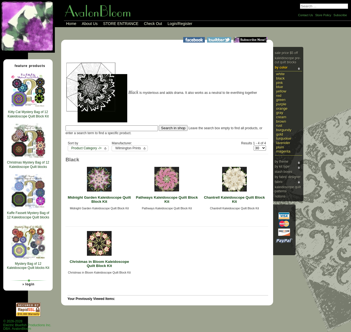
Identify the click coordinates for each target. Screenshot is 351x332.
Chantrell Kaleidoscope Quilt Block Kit (234, 199)
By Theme (281, 162)
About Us (90, 23)
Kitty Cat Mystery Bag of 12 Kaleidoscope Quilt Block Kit (28, 114)
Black (280, 78)
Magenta (283, 151)
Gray (279, 113)
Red (278, 96)
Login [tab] (28, 284)
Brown (281, 121)
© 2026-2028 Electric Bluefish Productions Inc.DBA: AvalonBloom (27, 325)
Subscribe (340, 15)
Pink (279, 83)
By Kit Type (282, 166)
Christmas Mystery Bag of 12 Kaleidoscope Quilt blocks (28, 165)
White (280, 74)
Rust (279, 125)
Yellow (281, 91)
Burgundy (283, 130)
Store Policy (323, 15)
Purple (281, 104)
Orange (282, 108)
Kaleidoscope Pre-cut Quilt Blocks (288, 60)
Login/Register (180, 23)
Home (71, 23)
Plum (280, 147)
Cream (281, 117)
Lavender (283, 143)
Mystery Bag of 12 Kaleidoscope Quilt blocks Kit (28, 266)
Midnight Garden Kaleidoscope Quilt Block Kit (99, 199)
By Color (281, 67)
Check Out (153, 23)
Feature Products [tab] (27, 65)
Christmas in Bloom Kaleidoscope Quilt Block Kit (99, 264)
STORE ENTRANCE (120, 23)
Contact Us (305, 15)
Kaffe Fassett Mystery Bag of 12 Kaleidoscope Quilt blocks (28, 215)
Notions (280, 196)
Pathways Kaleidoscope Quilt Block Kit (167, 199)
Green (280, 100)
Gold (279, 134)
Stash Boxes (283, 172)
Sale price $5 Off (286, 53)
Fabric (279, 182)
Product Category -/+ (86, 148)
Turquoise (283, 138)
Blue (279, 87)
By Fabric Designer (288, 177)
